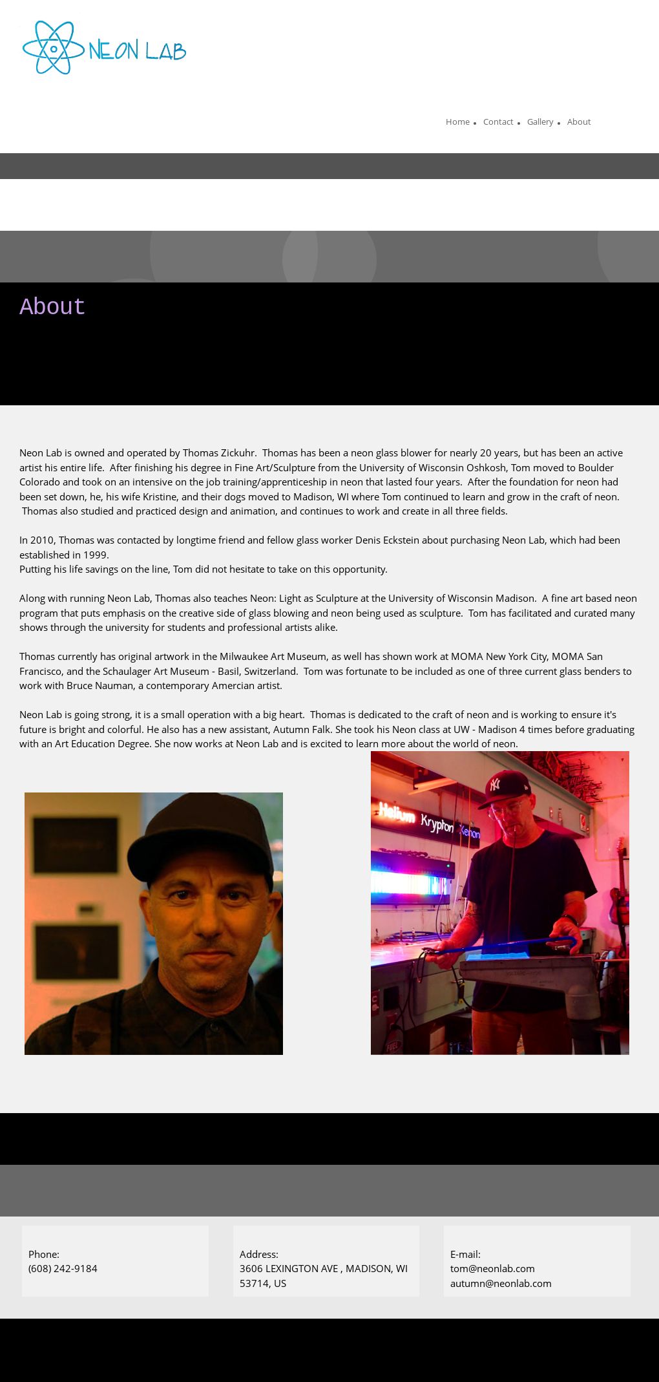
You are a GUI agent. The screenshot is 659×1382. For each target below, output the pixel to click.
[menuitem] (457, 123)
